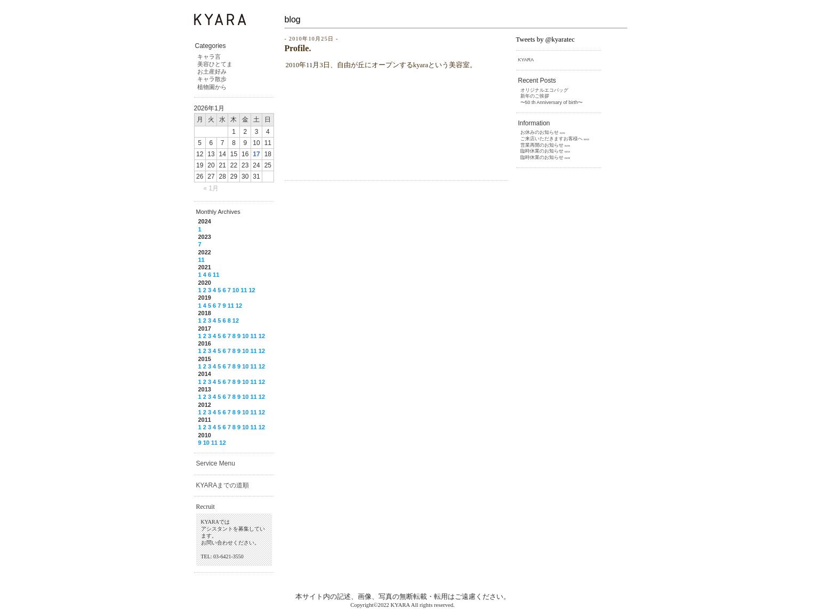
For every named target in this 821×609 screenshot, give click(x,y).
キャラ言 (209, 56)
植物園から (212, 87)
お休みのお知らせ (539, 132)
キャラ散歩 (212, 79)
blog (293, 19)
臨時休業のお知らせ (542, 151)
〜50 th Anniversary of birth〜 (551, 102)
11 (201, 260)
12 (251, 290)
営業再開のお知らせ (542, 145)
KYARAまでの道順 (222, 485)
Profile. (298, 48)
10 (235, 290)
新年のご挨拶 (534, 96)
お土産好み (212, 71)
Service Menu (215, 463)
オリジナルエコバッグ (544, 90)
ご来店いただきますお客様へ (551, 138)
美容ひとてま (214, 64)
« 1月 (211, 188)
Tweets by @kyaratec (545, 39)
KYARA (526, 59)
